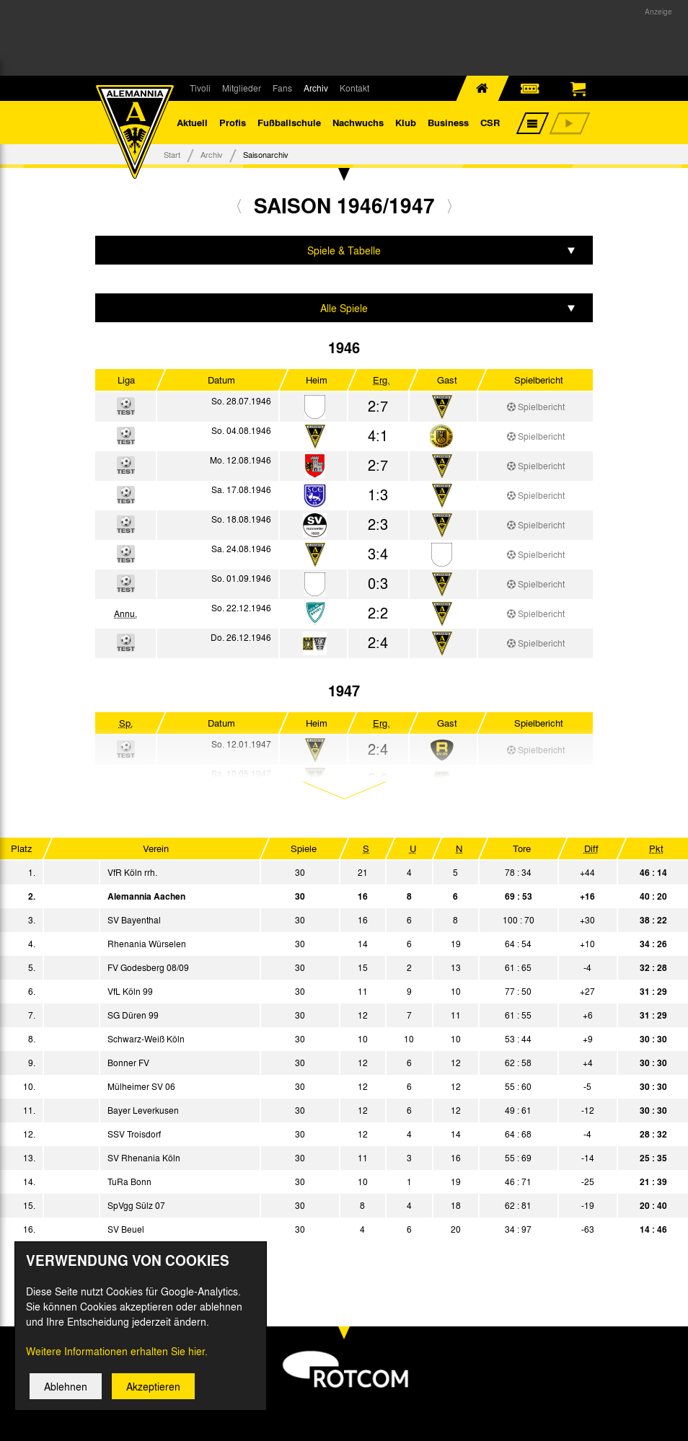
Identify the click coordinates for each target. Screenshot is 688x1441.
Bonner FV (128, 1062)
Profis (232, 122)
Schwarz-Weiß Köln (146, 1038)
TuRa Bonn (129, 1181)
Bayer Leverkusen (143, 1110)
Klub (405, 122)
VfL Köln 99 (130, 991)
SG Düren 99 (133, 1014)
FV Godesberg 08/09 (148, 967)
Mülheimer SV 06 (141, 1086)
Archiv (316, 87)
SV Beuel (125, 1229)
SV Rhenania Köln (143, 1157)
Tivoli (200, 87)
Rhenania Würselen (146, 943)
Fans (282, 87)
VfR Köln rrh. (132, 872)
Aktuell (192, 122)
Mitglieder (241, 87)
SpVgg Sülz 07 (136, 1205)
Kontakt (354, 87)
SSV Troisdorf (134, 1133)
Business (448, 122)
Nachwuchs (358, 122)
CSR (490, 122)
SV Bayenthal (134, 919)
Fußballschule (289, 122)
